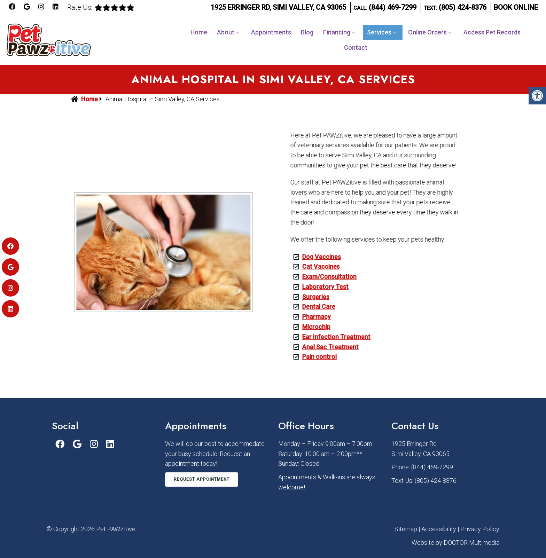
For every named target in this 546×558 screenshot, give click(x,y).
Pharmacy (311, 316)
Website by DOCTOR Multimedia (455, 542)
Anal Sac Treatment (325, 347)
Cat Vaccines (316, 266)
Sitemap (406, 529)
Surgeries (311, 296)
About (225, 32)
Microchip (311, 326)
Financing (336, 32)
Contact (355, 47)
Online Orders (427, 32)
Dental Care (313, 306)
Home (198, 32)
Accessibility (438, 529)
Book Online (516, 7)
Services (379, 32)
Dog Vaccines (316, 256)
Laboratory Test (320, 286)
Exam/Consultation (324, 276)
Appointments (271, 32)
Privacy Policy (479, 529)
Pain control (314, 356)
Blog (307, 32)
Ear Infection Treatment (331, 336)
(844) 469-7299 (392, 7)
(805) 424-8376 (462, 7)
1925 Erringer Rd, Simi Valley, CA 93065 (278, 7)
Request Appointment (201, 479)
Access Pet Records (492, 32)
